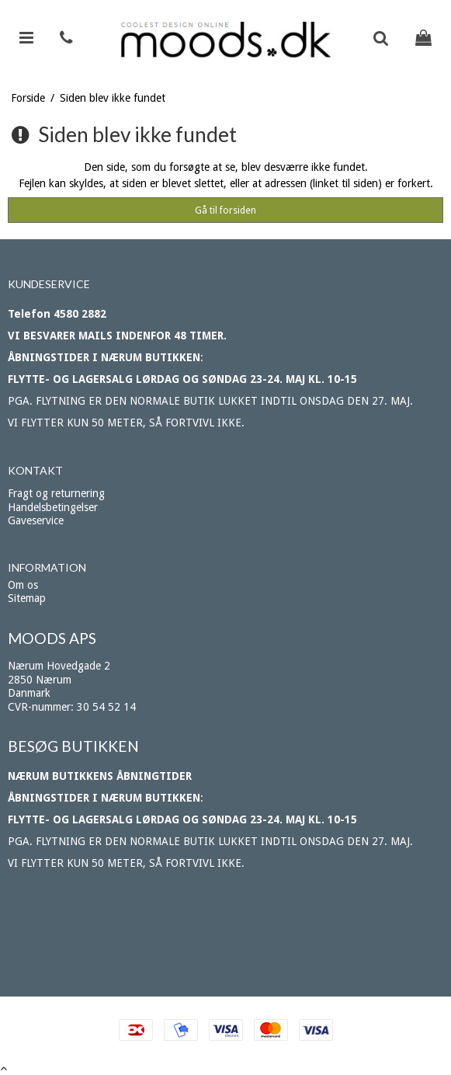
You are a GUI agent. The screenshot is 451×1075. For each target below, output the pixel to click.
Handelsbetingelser (53, 507)
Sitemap (27, 598)
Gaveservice (36, 520)
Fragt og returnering (56, 493)
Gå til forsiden (225, 210)
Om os (23, 585)
